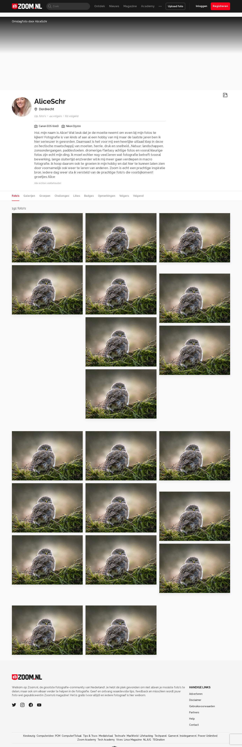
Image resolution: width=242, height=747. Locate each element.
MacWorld (132, 735)
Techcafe (119, 735)
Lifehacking (146, 735)
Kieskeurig (29, 735)
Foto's (15, 195)
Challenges (62, 195)
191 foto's (40, 116)
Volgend (138, 195)
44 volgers (55, 116)
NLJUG (147, 739)
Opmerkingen (106, 195)
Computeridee (45, 735)
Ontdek (99, 6)
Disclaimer (195, 700)
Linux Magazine (133, 739)
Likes (76, 195)
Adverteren (195, 693)
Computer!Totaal (71, 735)
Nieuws (114, 6)
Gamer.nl (173, 735)
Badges (89, 195)
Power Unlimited (207, 735)
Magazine (130, 6)
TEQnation (158, 739)
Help (192, 718)
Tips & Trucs (90, 735)
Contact (194, 724)
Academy (148, 6)
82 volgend (72, 116)
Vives (119, 739)
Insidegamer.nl (188, 735)
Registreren (220, 6)
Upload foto (175, 6)
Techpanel (160, 735)
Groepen (44, 195)
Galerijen (29, 195)
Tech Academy (106, 739)
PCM (57, 735)
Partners (194, 712)
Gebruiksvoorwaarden (202, 706)
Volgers (124, 195)
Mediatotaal (106, 735)
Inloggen (201, 6)
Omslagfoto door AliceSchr (29, 21)
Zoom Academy (86, 739)
